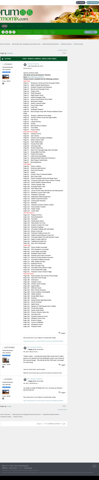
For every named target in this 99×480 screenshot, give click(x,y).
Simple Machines (23, 466)
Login (81, 2)
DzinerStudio (28, 468)
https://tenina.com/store (36, 77)
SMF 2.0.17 (5, 466)
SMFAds (4, 468)
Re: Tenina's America (34, 347)
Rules (45, 32)
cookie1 (8, 64)
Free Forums (13, 468)
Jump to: (39, 424)
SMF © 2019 (14, 466)
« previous (60, 50)
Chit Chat (37, 32)
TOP (94, 466)
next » (65, 50)
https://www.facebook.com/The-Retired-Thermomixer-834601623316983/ (43, 341)
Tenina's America (33, 64)
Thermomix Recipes (24, 32)
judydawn (9, 347)
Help (52, 32)
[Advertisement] (83, 79)
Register (93, 2)
